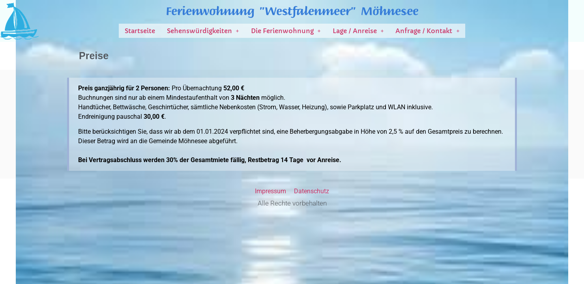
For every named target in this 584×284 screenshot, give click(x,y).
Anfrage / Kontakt (427, 31)
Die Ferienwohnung (286, 31)
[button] (203, 31)
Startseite (140, 31)
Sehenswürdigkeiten (203, 31)
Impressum (270, 191)
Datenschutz (311, 191)
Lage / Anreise (358, 31)
